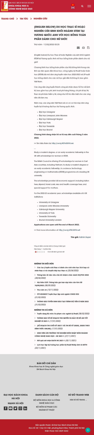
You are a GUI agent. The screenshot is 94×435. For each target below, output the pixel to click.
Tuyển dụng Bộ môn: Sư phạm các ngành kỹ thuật (57, 314)
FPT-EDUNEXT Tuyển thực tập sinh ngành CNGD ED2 (58, 294)
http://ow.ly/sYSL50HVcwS (69, 230)
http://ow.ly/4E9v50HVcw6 (63, 143)
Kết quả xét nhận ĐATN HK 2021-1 (51, 340)
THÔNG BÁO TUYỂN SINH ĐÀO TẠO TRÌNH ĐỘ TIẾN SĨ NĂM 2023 (63, 301)
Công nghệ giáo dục (20, 9)
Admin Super (85, 237)
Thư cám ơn (42, 290)
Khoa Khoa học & (19, 6)
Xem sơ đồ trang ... (78, 400)
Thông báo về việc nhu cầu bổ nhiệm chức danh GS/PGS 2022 (63, 275)
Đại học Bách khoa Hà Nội (21, 3)
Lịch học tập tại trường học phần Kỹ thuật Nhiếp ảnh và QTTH (62, 345)
